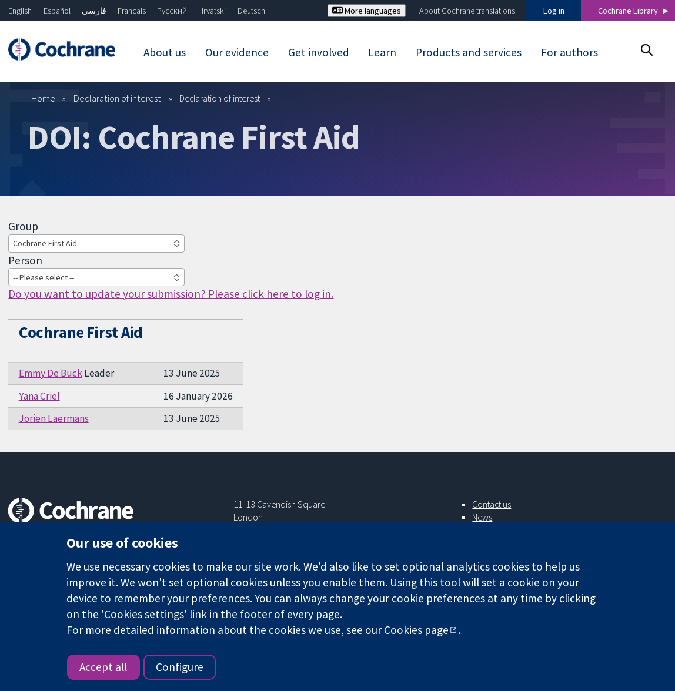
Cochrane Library (628, 10)
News (482, 517)
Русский (172, 10)
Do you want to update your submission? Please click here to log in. (170, 294)
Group (23, 226)
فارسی (94, 10)
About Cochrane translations (467, 10)
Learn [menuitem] (382, 52)
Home (43, 98)
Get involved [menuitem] (318, 52)
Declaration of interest (117, 98)
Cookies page (416, 630)
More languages (366, 10)
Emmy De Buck (50, 373)
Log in (553, 10)
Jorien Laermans (54, 418)
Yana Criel (39, 396)
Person (25, 260)
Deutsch (251, 10)
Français (132, 10)
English (20, 10)
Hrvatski (212, 10)
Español (57, 10)
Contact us (491, 504)
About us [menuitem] (164, 52)
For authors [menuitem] (569, 52)
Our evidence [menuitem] (237, 52)
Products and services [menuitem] (469, 52)
